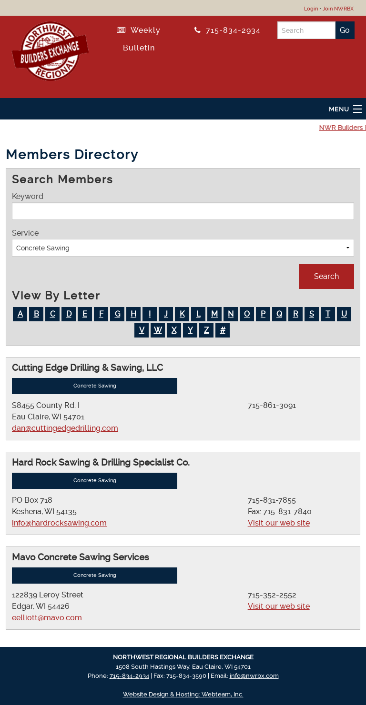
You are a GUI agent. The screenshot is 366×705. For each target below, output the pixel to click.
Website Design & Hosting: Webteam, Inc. (183, 694)
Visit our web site (279, 522)
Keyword (183, 206)
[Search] (306, 30)
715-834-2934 (227, 30)
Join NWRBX (338, 9)
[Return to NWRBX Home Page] (50, 49)
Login (311, 9)
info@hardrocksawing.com (59, 522)
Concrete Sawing (94, 386)
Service (183, 242)
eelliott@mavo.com (47, 617)
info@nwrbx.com (254, 675)
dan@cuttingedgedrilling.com (65, 428)
